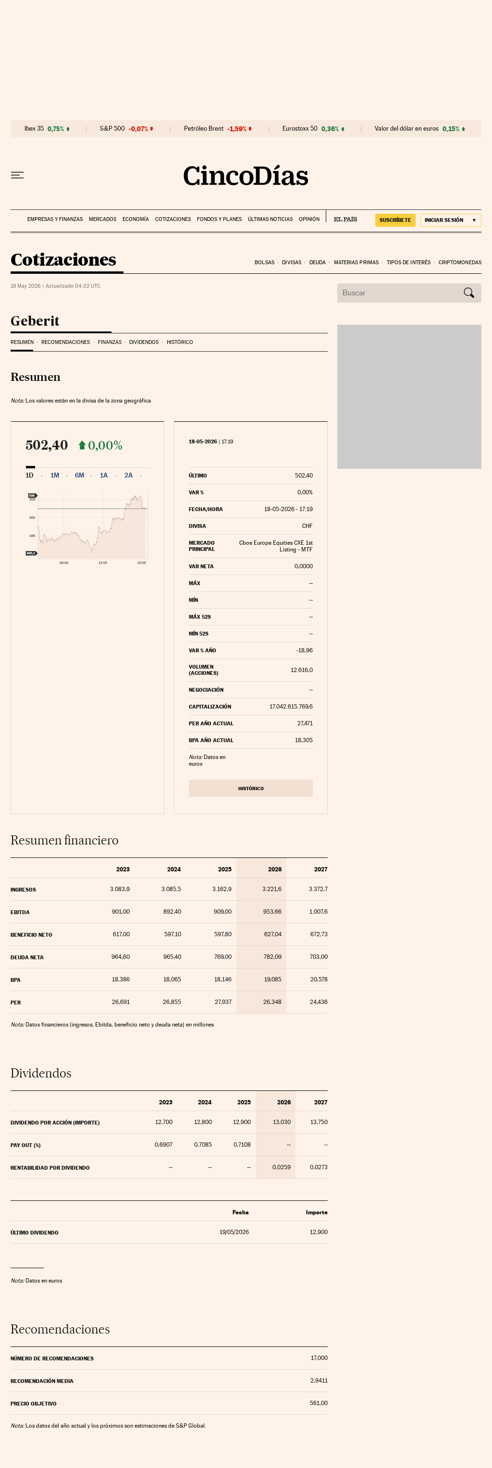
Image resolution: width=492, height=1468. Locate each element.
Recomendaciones (65, 342)
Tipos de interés (409, 262)
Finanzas (110, 342)
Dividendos (144, 342)
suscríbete (395, 220)
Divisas (291, 262)
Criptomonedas (460, 262)
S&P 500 (112, 128)
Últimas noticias (270, 219)
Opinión (309, 219)
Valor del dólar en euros (407, 128)
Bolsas (264, 262)
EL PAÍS (341, 216)
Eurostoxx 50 (300, 128)
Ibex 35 (34, 128)
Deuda (317, 262)
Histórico (180, 342)
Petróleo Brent (203, 128)
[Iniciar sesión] (450, 220)
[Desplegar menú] (17, 175)
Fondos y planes (219, 219)
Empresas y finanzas (55, 219)
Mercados (102, 219)
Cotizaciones (173, 219)
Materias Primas (356, 262)
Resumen (22, 342)
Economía (136, 219)
